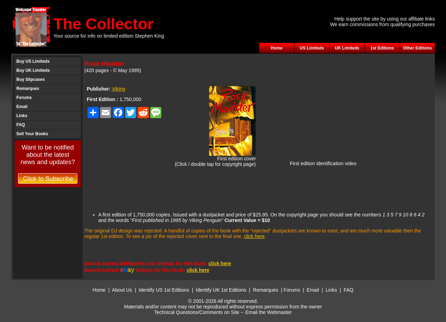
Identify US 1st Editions (164, 290)
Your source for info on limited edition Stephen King (108, 36)
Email (22, 106)
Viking (118, 89)
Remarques (27, 88)
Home (276, 48)
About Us (122, 290)
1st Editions (382, 48)
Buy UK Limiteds (33, 70)
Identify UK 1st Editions (222, 290)
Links (21, 115)
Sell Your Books (32, 133)
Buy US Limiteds (32, 61)
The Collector (103, 24)
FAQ (20, 124)
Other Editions (417, 48)
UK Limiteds (347, 48)
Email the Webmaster (268, 312)
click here (254, 236)
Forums (24, 97)
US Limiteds (312, 48)
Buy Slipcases (30, 79)
